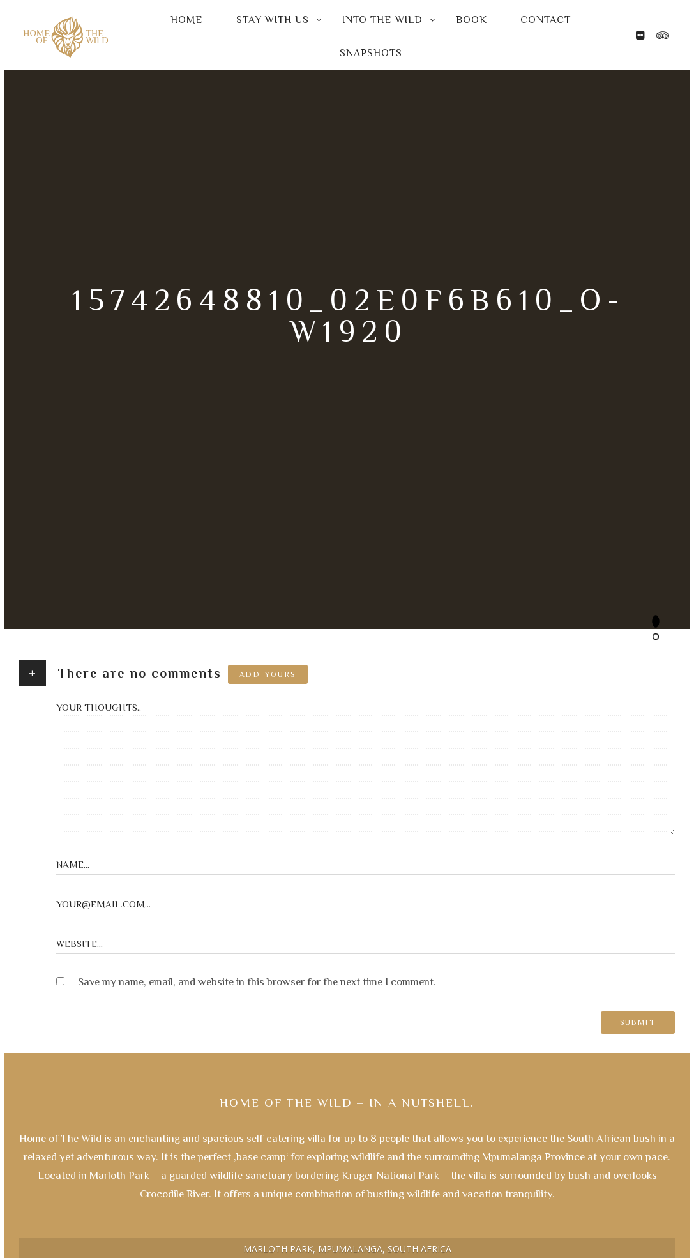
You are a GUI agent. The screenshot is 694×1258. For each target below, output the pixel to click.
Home (186, 20)
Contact (545, 20)
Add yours (267, 674)
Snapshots (371, 53)
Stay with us (272, 20)
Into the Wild (382, 20)
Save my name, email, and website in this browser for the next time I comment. (257, 982)
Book (471, 20)
